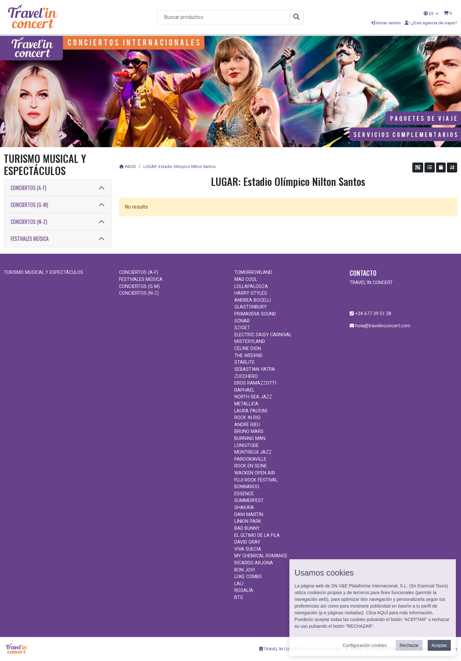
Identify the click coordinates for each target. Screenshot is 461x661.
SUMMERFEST (249, 500)
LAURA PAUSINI (250, 411)
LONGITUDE (246, 445)
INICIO (130, 166)
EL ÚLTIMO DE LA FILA (257, 535)
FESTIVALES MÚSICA (30, 239)
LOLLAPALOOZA (251, 286)
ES (429, 13)
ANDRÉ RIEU (247, 424)
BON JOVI (244, 570)
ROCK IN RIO (247, 417)
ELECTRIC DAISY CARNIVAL (263, 335)
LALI (238, 583)
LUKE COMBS (248, 576)
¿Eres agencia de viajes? (431, 22)
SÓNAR (242, 321)
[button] (448, 13)
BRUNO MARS (248, 431)
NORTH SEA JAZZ (253, 397)
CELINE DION (247, 348)
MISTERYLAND (249, 341)
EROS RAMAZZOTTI (255, 383)
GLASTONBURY (250, 307)
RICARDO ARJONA (253, 563)
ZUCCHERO (246, 376)
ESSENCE (244, 494)
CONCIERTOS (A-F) (28, 188)
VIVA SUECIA (247, 549)
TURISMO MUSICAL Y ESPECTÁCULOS (43, 272)
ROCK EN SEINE (250, 466)
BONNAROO (246, 487)
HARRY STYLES (250, 293)
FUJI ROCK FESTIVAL (256, 480)
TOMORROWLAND (253, 272)
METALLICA (246, 404)
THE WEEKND (248, 355)
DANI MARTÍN (248, 514)
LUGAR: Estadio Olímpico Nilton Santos (179, 166)
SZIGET (242, 327)
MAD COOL (245, 279)
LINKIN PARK (247, 521)
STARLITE (244, 362)
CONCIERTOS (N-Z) (29, 222)
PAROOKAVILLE (250, 459)
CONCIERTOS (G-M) (29, 205)
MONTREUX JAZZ (252, 452)
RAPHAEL (244, 390)
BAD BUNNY (247, 528)
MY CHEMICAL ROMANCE (260, 556)
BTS (238, 597)
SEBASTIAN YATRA (254, 369)
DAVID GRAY (247, 542)
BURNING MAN (249, 438)
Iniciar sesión (386, 22)
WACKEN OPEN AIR (254, 473)
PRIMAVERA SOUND (255, 314)
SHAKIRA (244, 507)
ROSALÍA (243, 590)
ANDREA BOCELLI (252, 300)
